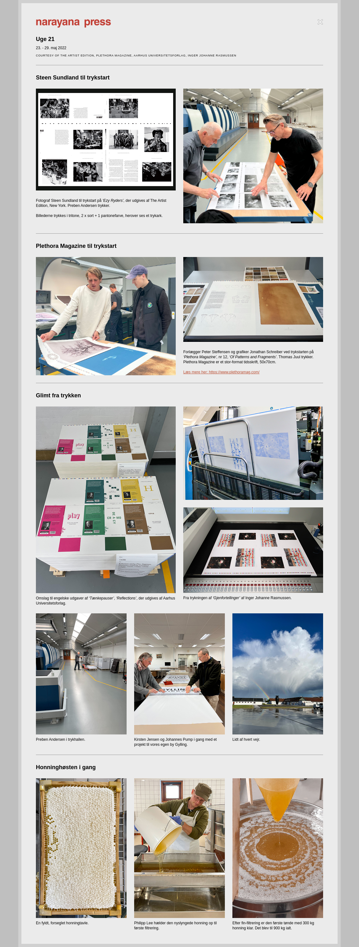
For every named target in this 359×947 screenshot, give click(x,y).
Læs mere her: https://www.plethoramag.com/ (221, 372)
